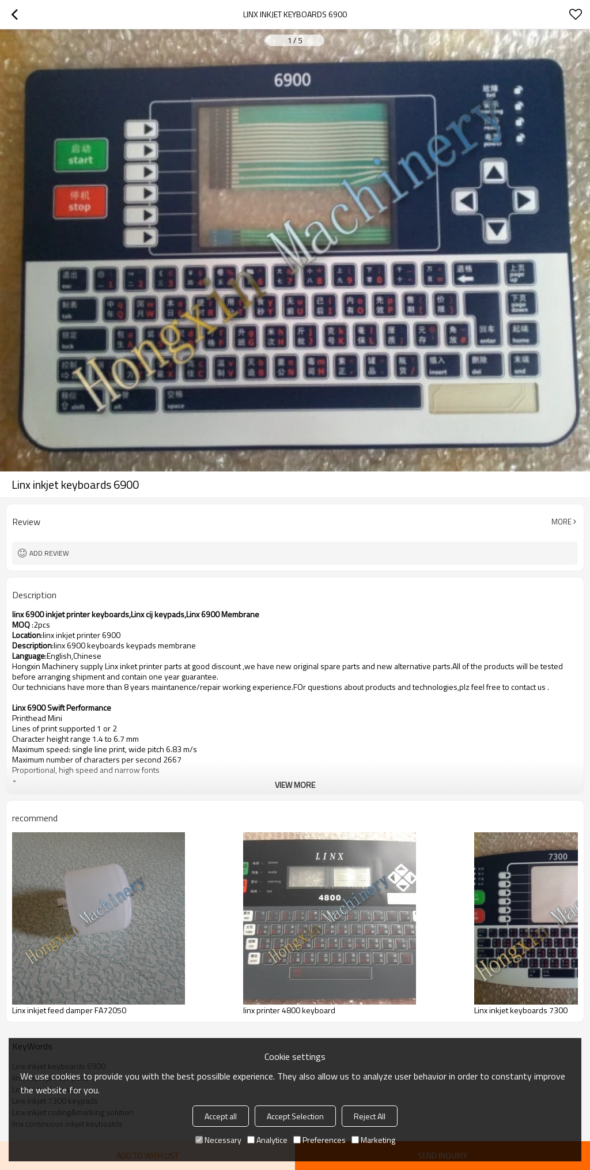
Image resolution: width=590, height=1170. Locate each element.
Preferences (319, 1140)
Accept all (221, 1116)
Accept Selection (295, 1116)
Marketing (373, 1140)
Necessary (218, 1140)
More (561, 521)
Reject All (369, 1116)
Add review (49, 553)
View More (295, 785)
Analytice (267, 1140)
